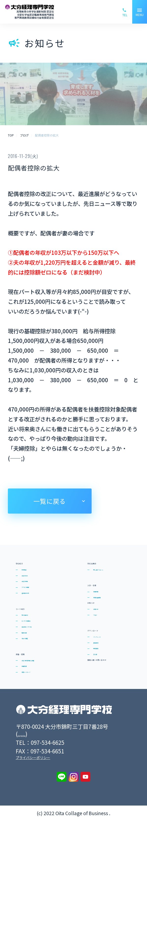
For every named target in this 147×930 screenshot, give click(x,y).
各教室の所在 (36, 623)
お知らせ (100, 643)
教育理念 (31, 578)
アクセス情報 (35, 612)
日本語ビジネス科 (40, 679)
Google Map (33, 843)
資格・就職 (32, 723)
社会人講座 (33, 702)
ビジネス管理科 (38, 668)
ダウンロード (106, 688)
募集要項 (102, 712)
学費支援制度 (107, 623)
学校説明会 (103, 565)
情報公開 (100, 755)
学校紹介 (29, 565)
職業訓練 (31, 691)
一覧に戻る (49, 500)
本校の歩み (33, 589)
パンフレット (107, 701)
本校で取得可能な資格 (45, 735)
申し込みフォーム (112, 578)
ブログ (100, 667)
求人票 (100, 735)
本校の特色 (33, 601)
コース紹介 (32, 644)
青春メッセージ (38, 758)
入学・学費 (103, 598)
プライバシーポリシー (33, 866)
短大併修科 (33, 657)
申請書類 (102, 723)
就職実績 (31, 747)
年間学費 (102, 611)
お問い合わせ (106, 777)
